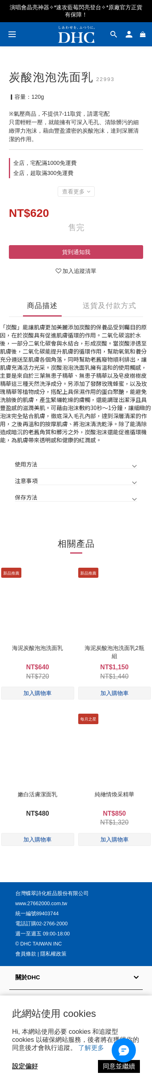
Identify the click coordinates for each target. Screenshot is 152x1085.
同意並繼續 (119, 1066)
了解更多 (91, 1047)
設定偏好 (25, 1066)
